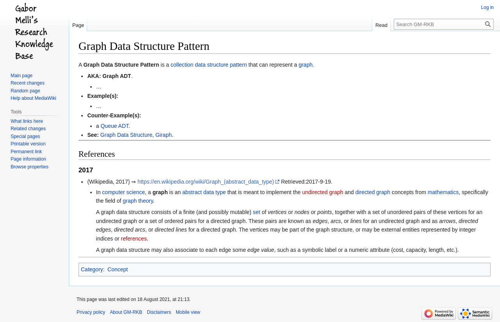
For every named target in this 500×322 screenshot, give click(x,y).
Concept (117, 269)
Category (92, 269)
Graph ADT (116, 76)
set (256, 212)
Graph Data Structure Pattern (121, 65)
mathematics (443, 192)
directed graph (373, 192)
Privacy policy (91, 312)
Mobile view (188, 312)
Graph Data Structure (126, 135)
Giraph (163, 135)
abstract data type (204, 192)
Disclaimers (159, 312)
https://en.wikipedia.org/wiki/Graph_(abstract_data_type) (206, 182)
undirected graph (322, 192)
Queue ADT (114, 126)
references (134, 238)
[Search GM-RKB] (444, 24)
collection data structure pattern (209, 65)
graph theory (138, 201)
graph (305, 65)
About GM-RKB (126, 312)
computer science (123, 192)
